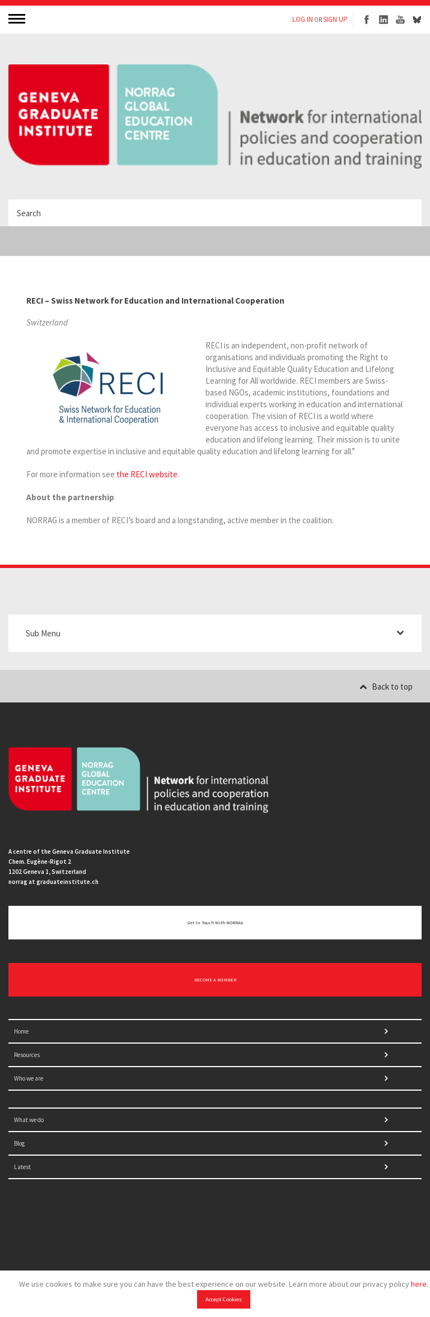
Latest (22, 1167)
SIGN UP (335, 19)
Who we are (28, 1078)
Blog (19, 1143)
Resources (27, 1055)
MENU (18, 18)
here (419, 1284)
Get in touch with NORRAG (215, 922)
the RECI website (146, 474)
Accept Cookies (223, 1299)
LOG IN (302, 19)
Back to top (386, 686)
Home (21, 1031)
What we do (29, 1120)
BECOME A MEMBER (215, 980)
